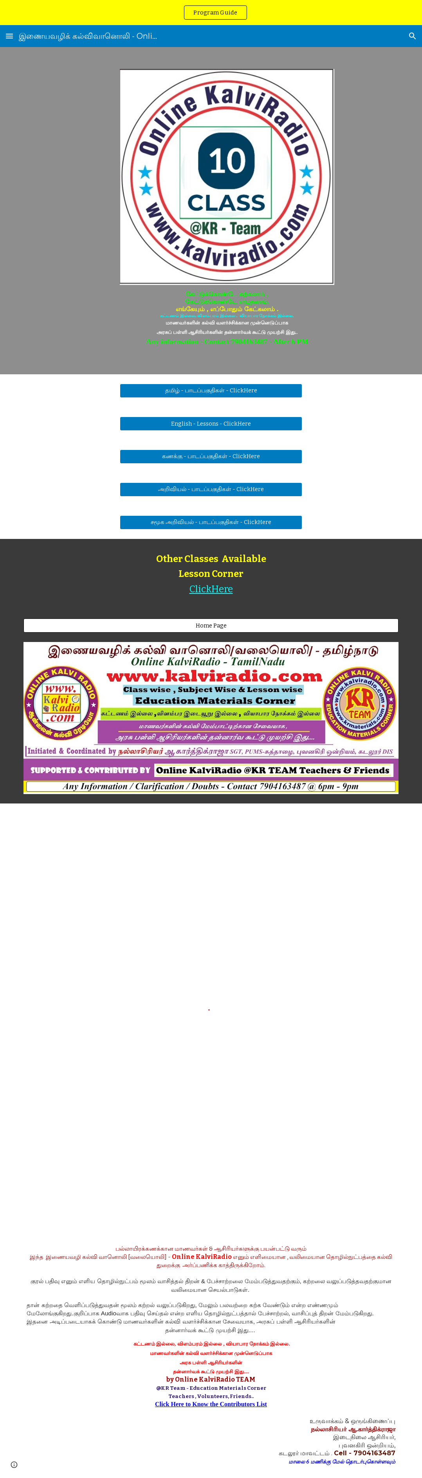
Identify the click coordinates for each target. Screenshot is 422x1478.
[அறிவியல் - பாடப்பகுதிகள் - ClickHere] (211, 489)
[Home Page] (211, 626)
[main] (227, 318)
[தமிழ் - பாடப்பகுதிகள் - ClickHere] (211, 390)
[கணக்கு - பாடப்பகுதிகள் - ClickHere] (211, 456)
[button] (9, 36)
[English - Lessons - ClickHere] (211, 423)
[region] (211, 12)
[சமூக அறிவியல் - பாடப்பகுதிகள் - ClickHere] (211, 522)
